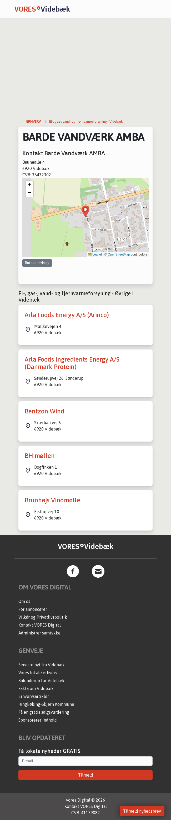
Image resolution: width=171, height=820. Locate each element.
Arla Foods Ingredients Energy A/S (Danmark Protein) (72, 363)
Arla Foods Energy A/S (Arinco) (67, 314)
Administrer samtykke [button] (39, 633)
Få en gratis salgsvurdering (43, 712)
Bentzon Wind (44, 411)
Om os (24, 601)
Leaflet (95, 254)
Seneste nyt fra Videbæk (41, 664)
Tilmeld (85, 775)
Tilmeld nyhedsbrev (142, 811)
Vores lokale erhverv (37, 672)
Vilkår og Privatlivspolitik (42, 617)
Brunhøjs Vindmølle (52, 500)
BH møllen (40, 455)
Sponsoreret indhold (37, 720)
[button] (85, 211)
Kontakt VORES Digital (39, 625)
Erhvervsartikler (33, 696)
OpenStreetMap (119, 254)
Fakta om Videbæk (36, 688)
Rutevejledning (37, 263)
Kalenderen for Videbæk (41, 680)
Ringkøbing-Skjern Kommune (46, 704)
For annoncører (32, 609)
